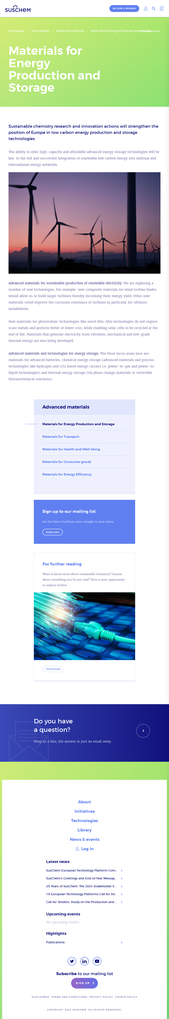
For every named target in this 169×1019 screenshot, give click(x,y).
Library (84, 830)
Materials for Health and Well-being (71, 449)
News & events (84, 839)
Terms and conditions (69, 997)
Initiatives (84, 811)
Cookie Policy (126, 997)
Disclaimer (40, 997)
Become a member (124, 8)
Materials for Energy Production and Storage (78, 424)
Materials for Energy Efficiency (67, 474)
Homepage (16, 31)
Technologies (40, 31)
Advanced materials (70, 31)
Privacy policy (101, 997)
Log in (84, 848)
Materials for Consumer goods (66, 462)
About (84, 802)
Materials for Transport (60, 437)
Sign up (85, 983)
